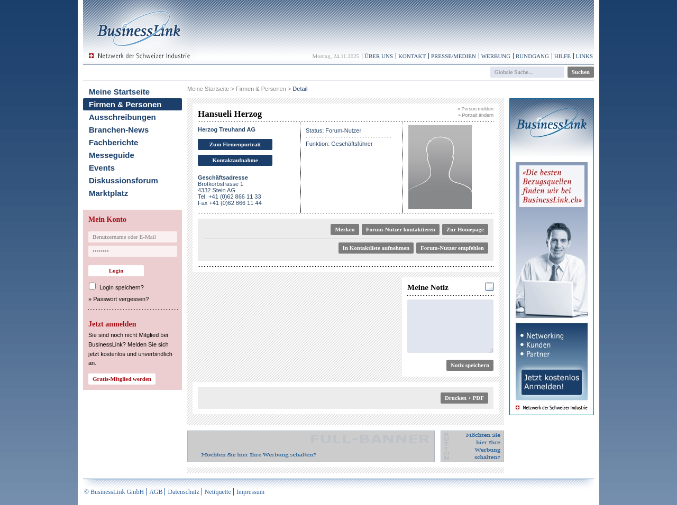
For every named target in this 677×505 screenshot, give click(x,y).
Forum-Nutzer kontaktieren (400, 229)
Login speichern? (121, 287)
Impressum (250, 491)
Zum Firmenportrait (235, 144)
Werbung (496, 56)
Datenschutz (183, 491)
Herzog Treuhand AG (226, 129)
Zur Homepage (465, 229)
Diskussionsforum (123, 180)
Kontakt (412, 56)
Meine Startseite (119, 91)
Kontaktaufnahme (235, 160)
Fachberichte (113, 142)
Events (102, 167)
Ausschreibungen (122, 117)
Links (584, 56)
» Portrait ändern (475, 115)
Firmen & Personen (125, 104)
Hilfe (562, 56)
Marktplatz (108, 193)
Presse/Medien (453, 56)
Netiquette (218, 491)
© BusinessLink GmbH (114, 491)
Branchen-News (119, 129)
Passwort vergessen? (121, 299)
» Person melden (475, 108)
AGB (155, 491)
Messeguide (111, 155)
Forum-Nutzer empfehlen (452, 248)
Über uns (378, 56)
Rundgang (532, 56)
